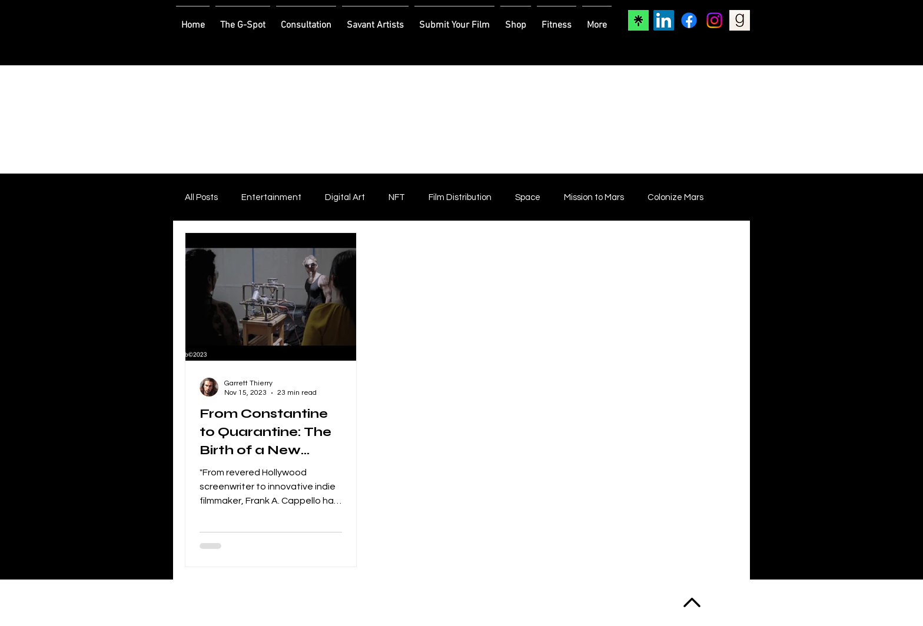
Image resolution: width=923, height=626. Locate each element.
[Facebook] (689, 20)
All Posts (201, 197)
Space (527, 197)
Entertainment (271, 197)
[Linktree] (638, 20)
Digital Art (345, 197)
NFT (397, 197)
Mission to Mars (594, 197)
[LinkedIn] (663, 20)
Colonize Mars (675, 197)
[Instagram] (714, 20)
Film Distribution (460, 197)
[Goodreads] (739, 20)
